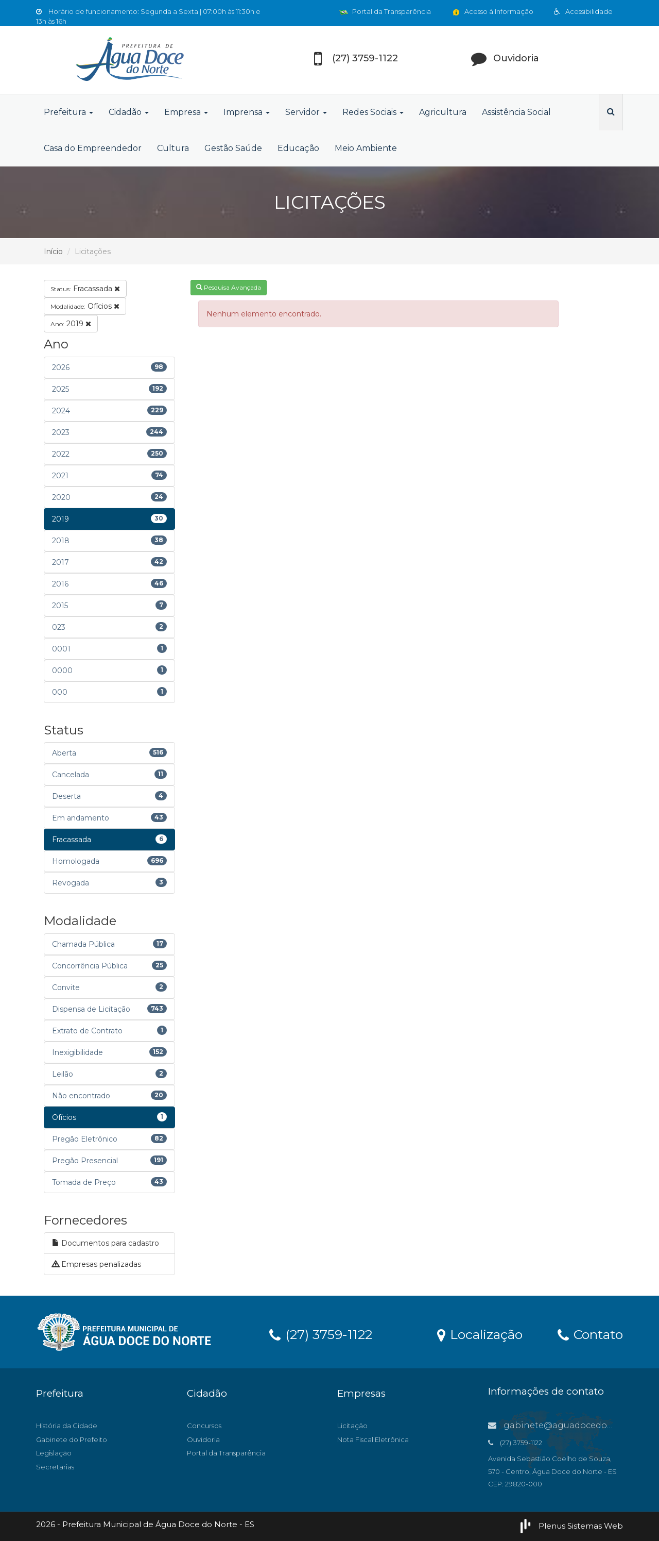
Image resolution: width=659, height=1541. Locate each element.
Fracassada (85, 288)
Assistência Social (516, 112)
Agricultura (442, 112)
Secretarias (55, 1467)
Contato (590, 1334)
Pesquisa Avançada (228, 287)
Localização (480, 1334)
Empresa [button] (186, 112)
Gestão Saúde (233, 148)
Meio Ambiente (366, 148)
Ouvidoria (203, 1439)
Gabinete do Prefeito (71, 1439)
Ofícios (84, 306)
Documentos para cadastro (105, 1243)
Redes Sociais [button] (373, 112)
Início (53, 251)
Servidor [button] (306, 112)
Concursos (204, 1425)
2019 (70, 323)
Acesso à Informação (492, 11)
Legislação (54, 1453)
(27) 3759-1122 (320, 1334)
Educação (298, 148)
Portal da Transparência (385, 11)
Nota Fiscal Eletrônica (373, 1439)
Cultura (173, 148)
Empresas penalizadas (96, 1264)
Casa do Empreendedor (93, 148)
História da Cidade (66, 1425)
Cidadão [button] (129, 112)
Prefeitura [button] (68, 112)
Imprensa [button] (246, 112)
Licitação (352, 1425)
